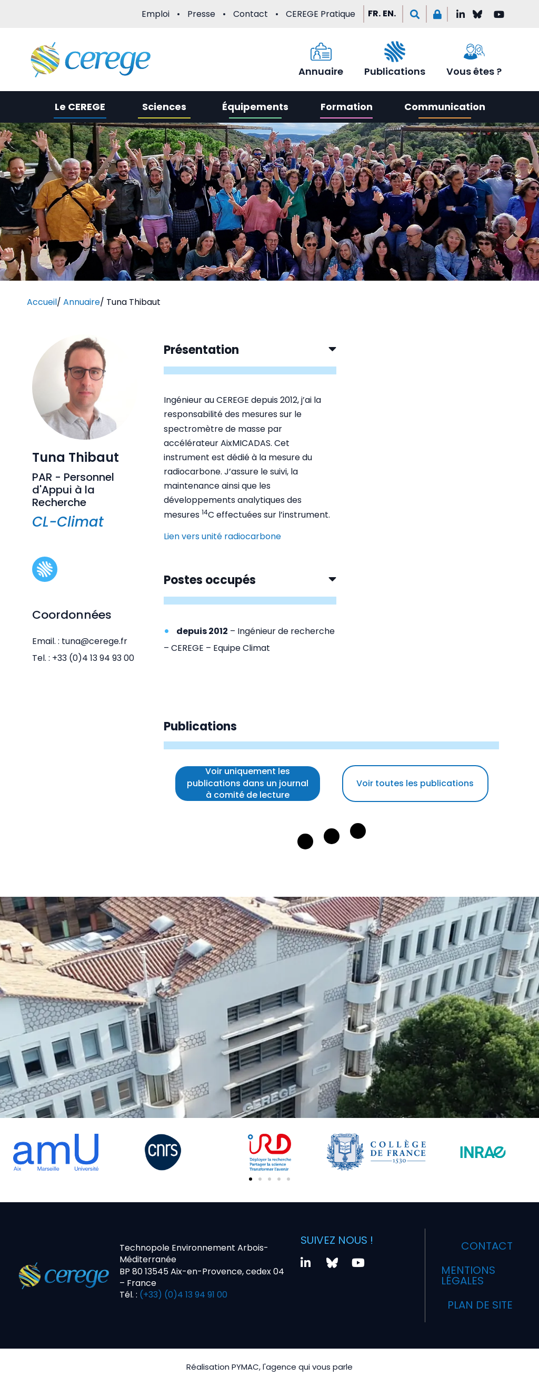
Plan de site (480, 1305)
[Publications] (394, 51)
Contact (250, 14)
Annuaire (320, 71)
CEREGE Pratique (320, 14)
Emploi (155, 14)
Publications (394, 71)
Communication (444, 106)
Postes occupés (210, 580)
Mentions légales (468, 1275)
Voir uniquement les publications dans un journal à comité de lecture (247, 783)
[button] (414, 14)
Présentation (201, 350)
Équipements (255, 106)
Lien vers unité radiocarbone (222, 536)
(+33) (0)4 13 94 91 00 (182, 1295)
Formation (347, 106)
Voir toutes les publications (415, 783)
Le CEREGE (80, 106)
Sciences (164, 106)
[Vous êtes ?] (474, 51)
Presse (201, 14)
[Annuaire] (321, 51)
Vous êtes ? (474, 71)
